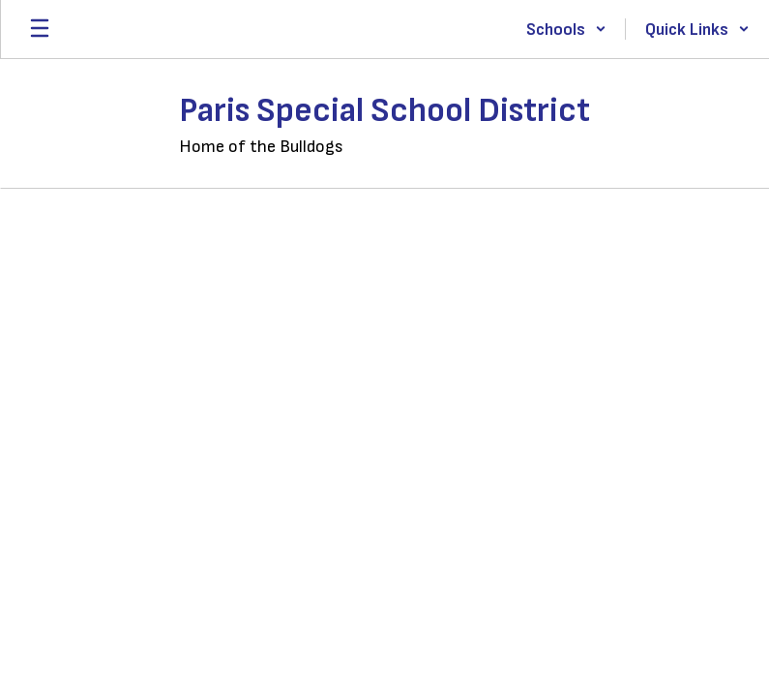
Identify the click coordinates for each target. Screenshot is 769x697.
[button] (566, 29)
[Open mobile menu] (39, 29)
